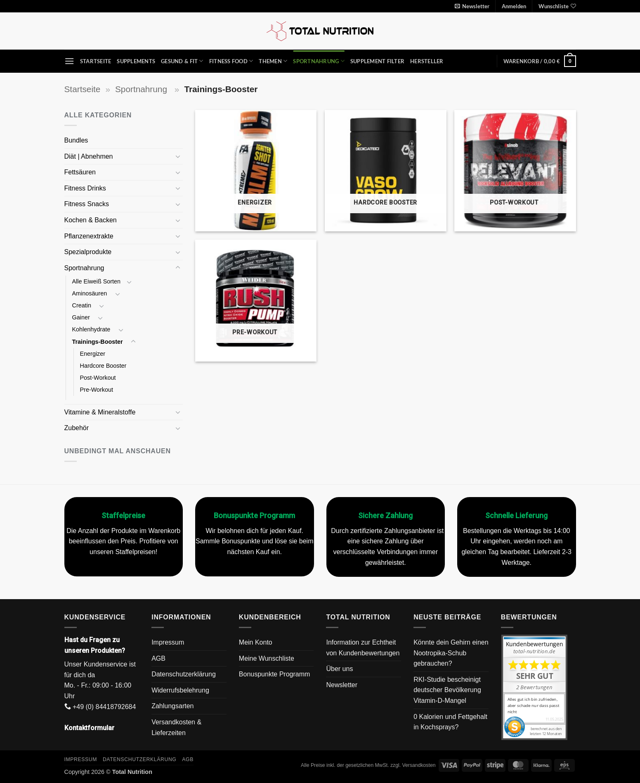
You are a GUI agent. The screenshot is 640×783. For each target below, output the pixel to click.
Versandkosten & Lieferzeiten (176, 727)
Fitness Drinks (86, 188)
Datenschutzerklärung (183, 674)
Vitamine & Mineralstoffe (100, 412)
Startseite (95, 61)
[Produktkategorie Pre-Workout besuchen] (256, 301)
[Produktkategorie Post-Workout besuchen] (515, 171)
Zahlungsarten (172, 705)
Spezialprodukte (88, 251)
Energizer (93, 353)
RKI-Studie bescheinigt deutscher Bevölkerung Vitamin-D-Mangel (447, 690)
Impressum (167, 642)
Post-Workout (99, 377)
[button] (472, 6)
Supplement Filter (377, 61)
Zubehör (76, 427)
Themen (273, 61)
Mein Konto (255, 642)
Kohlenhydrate (92, 329)
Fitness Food (231, 61)
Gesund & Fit (182, 61)
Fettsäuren (81, 172)
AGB (158, 658)
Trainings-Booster (98, 341)
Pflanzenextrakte (90, 236)
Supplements (136, 61)
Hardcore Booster (103, 365)
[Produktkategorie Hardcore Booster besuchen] (385, 171)
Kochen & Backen (91, 220)
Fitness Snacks (87, 203)
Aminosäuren (90, 293)
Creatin (82, 305)
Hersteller (427, 61)
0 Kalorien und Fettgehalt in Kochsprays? (450, 722)
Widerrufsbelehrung (180, 690)
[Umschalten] (178, 156)
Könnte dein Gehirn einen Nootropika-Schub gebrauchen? (450, 653)
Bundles (76, 140)
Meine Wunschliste (266, 658)
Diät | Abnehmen (89, 156)
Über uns (339, 668)
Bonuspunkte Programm (274, 674)
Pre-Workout (97, 389)
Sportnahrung (319, 61)
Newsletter (341, 684)
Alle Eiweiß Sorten (96, 281)
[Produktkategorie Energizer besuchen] (256, 171)
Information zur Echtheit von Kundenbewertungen (362, 648)
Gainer (82, 317)
